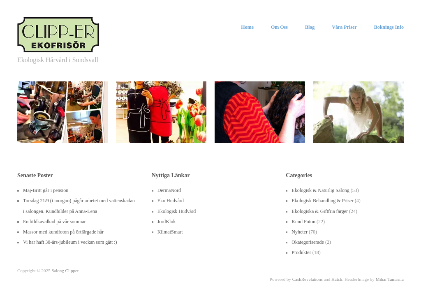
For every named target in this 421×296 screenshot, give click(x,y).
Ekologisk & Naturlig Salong (320, 190)
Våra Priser (344, 27)
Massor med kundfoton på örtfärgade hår (63, 232)
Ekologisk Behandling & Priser (322, 201)
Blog (310, 27)
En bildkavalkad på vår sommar (54, 221)
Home (247, 27)
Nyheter (299, 232)
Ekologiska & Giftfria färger (319, 211)
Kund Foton (303, 221)
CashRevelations (307, 279)
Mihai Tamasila (390, 279)
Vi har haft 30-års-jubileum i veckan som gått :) (70, 242)
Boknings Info (389, 27)
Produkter (301, 252)
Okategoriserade (307, 242)
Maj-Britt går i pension (45, 190)
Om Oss (279, 27)
